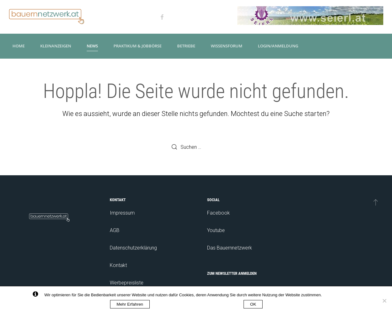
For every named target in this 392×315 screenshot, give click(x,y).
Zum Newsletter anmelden (232, 273)
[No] (384, 301)
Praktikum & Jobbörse (138, 46)
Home (18, 46)
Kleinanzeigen (55, 46)
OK (253, 304)
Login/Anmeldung (278, 46)
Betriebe (186, 46)
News (92, 46)
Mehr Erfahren (130, 304)
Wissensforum (226, 46)
